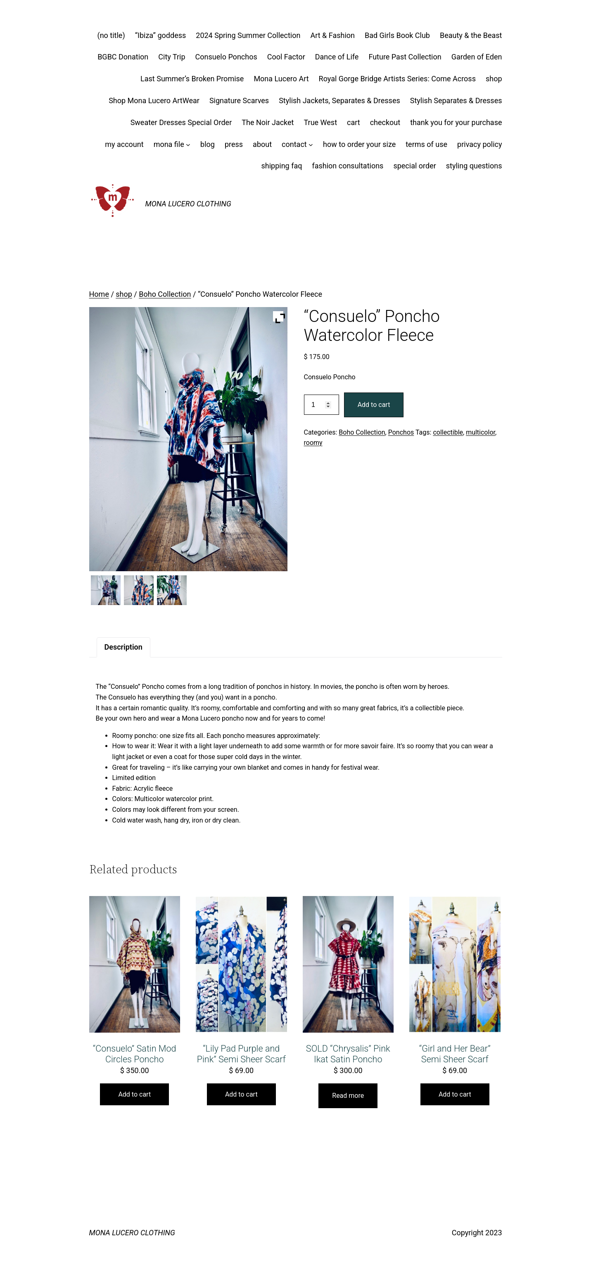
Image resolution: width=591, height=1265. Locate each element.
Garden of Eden (476, 56)
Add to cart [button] (134, 1094)
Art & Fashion (332, 35)
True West (320, 122)
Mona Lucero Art (281, 78)
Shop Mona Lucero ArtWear (154, 100)
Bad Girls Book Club (397, 35)
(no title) (111, 35)
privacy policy (479, 144)
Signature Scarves (239, 100)
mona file (169, 144)
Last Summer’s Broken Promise (192, 78)
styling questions (474, 165)
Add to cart (374, 405)
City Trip (171, 56)
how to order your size (359, 144)
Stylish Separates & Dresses (456, 100)
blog (207, 144)
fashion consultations (347, 165)
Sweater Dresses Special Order (181, 122)
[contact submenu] (311, 144)
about (262, 144)
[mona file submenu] (188, 144)
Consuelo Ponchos (226, 56)
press (234, 144)
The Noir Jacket (268, 122)
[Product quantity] (321, 405)
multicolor (480, 432)
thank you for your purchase (456, 122)
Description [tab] (123, 647)
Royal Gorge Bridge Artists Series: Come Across (397, 78)
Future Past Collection (404, 56)
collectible (448, 432)
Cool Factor (286, 56)
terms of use (426, 144)
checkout (385, 122)
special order (414, 165)
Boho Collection (165, 294)
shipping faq (281, 165)
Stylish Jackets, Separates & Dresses (339, 100)
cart (353, 122)
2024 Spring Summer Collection (248, 35)
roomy (313, 443)
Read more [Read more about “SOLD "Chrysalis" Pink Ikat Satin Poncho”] (348, 1095)
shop (494, 78)
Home (99, 294)
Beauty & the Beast (471, 35)
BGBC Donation (122, 56)
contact (294, 144)
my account (124, 144)
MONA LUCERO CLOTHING (188, 203)
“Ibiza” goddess (160, 35)
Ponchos (401, 432)
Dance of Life (337, 56)
